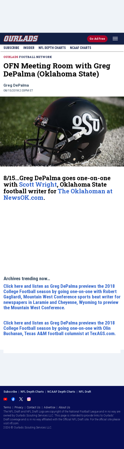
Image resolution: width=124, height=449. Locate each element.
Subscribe (11, 48)
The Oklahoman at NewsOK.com (57, 194)
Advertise (49, 407)
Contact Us (33, 407)
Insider (28, 48)
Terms (7, 407)
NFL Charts (52, 48)
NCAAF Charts (80, 48)
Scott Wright (38, 184)
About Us (64, 407)
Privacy (19, 407)
